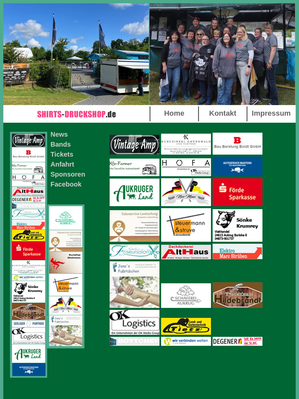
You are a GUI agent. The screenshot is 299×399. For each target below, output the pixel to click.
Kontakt (223, 113)
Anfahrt (62, 164)
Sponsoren (67, 174)
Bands (60, 144)
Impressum (271, 113)
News (59, 134)
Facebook (65, 184)
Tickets (61, 154)
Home (174, 113)
